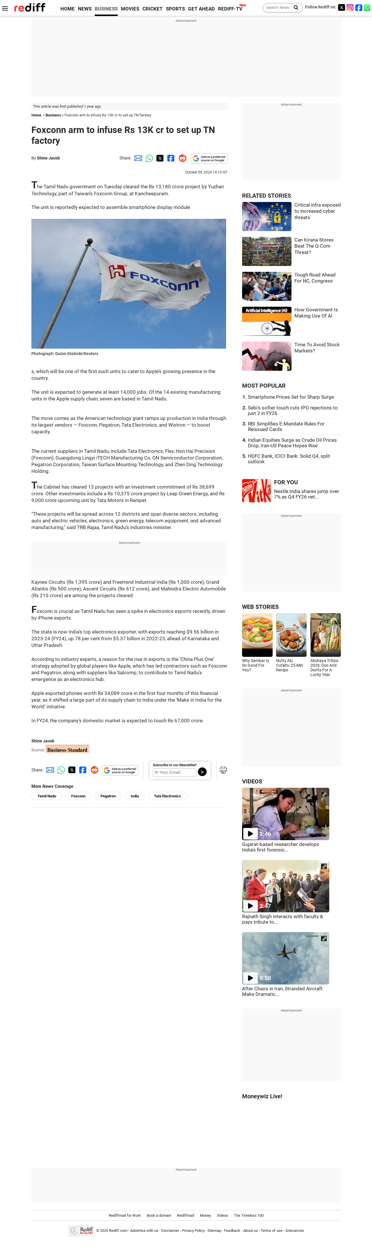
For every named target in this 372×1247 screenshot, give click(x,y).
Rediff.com (118, 1230)
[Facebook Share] (170, 158)
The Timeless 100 (249, 1215)
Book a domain (159, 1215)
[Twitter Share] (159, 158)
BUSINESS (106, 9)
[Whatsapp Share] (148, 158)
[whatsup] (367, 7)
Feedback (232, 1230)
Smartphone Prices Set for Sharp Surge (291, 397)
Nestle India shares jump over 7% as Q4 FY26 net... (306, 494)
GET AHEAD (201, 9)
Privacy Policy (193, 1230)
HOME (67, 9)
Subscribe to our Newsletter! (174, 765)
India (135, 796)
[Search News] (294, 7)
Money (205, 1215)
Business (53, 115)
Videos (222, 1215)
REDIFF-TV (230, 9)
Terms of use (271, 1230)
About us (250, 1230)
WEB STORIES (260, 607)
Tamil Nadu (46, 796)
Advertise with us (144, 1230)
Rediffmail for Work (125, 1215)
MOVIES (130, 9)
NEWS (85, 9)
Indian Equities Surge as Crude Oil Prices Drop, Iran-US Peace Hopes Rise (292, 442)
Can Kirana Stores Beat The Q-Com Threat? (314, 246)
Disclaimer (170, 1230)
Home (36, 115)
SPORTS (175, 9)
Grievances (294, 1230)
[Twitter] (341, 7)
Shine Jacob (48, 158)
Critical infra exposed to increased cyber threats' (317, 211)
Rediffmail (185, 1215)
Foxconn (78, 796)
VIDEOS (252, 781)
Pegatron (108, 796)
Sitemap (214, 1230)
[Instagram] (350, 7)
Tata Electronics (167, 796)
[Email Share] (137, 158)
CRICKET (152, 9)
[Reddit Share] (181, 158)
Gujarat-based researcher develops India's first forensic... (280, 847)
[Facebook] (359, 7)
